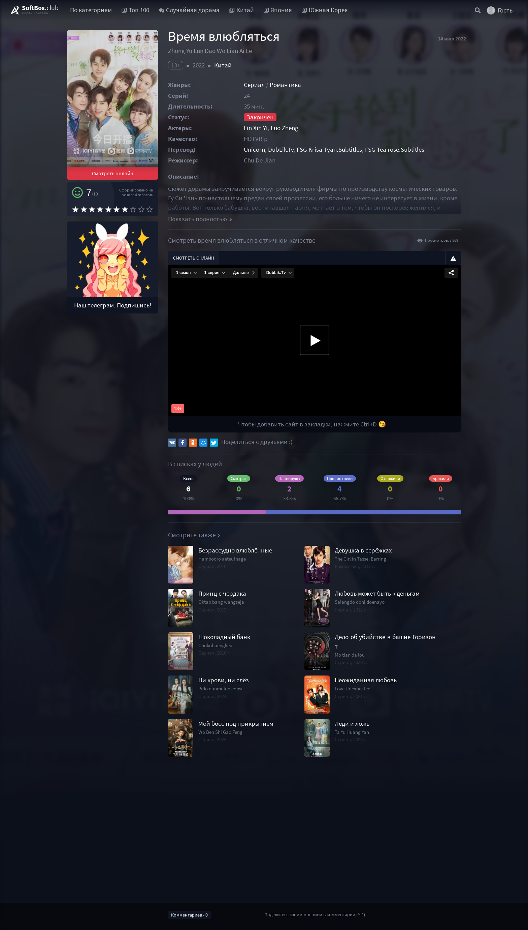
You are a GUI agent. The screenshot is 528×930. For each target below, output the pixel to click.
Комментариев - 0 (189, 915)
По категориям (91, 10)
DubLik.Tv (281, 149)
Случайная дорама (189, 10)
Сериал (254, 85)
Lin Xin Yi (256, 128)
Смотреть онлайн (112, 173)
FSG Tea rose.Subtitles (394, 149)
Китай (223, 65)
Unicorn (254, 149)
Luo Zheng (284, 128)
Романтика (285, 85)
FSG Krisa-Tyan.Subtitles (329, 149)
